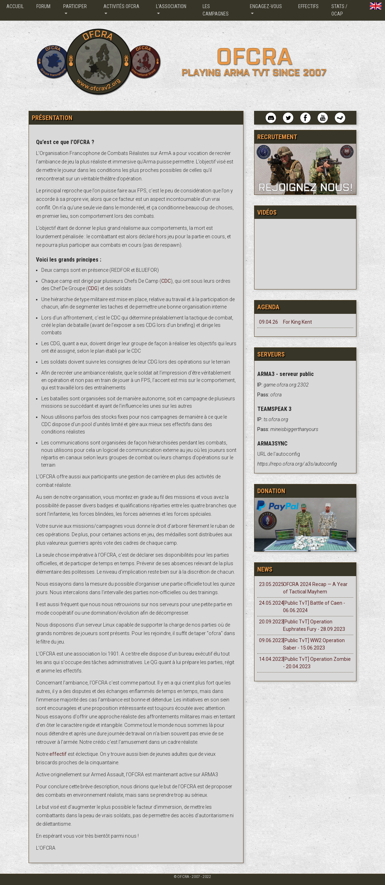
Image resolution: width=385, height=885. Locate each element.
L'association (171, 6)
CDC (166, 281)
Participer (75, 6)
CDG (92, 288)
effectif (58, 754)
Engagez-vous (266, 6)
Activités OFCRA (121, 6)
